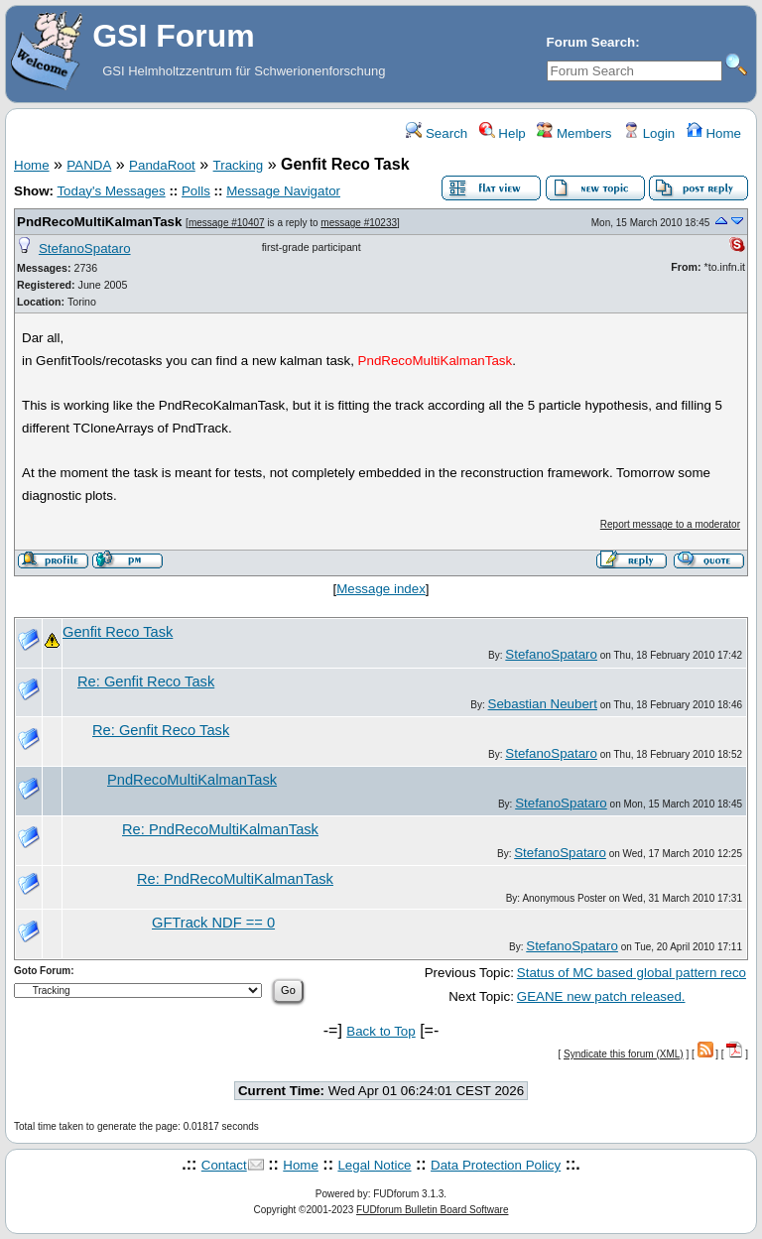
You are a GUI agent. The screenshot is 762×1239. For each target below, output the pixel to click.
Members (574, 133)
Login (649, 133)
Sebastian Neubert (542, 703)
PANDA (88, 165)
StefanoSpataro (85, 248)
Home (714, 133)
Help (502, 133)
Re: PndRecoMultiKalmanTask (220, 829)
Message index (381, 588)
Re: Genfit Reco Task (145, 681)
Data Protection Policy (496, 1165)
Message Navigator (283, 191)
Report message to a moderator (670, 524)
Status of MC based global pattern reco (631, 972)
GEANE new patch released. (601, 996)
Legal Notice (374, 1165)
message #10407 (227, 222)
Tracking (238, 165)
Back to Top (380, 1031)
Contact (224, 1165)
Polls (196, 191)
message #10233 (358, 222)
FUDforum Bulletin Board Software (432, 1209)
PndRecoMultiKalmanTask (99, 221)
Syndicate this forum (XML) (624, 1054)
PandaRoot (162, 165)
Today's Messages (111, 191)
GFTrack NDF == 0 (213, 922)
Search (436, 133)
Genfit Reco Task (118, 632)
